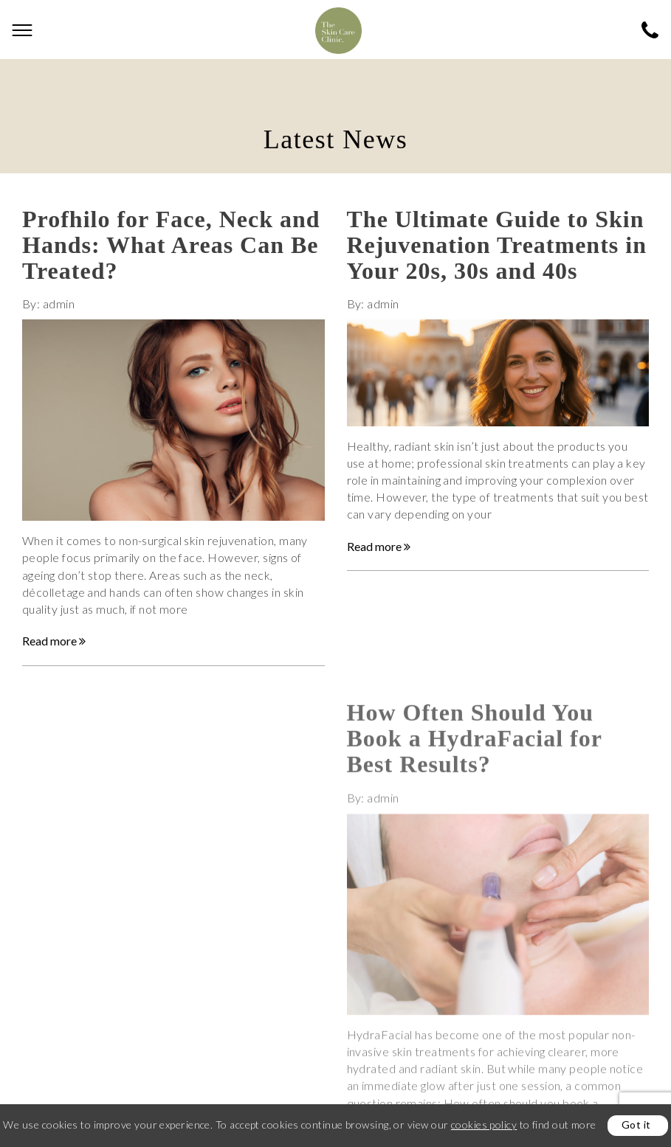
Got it (636, 1124)
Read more (54, 641)
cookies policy (484, 1124)
